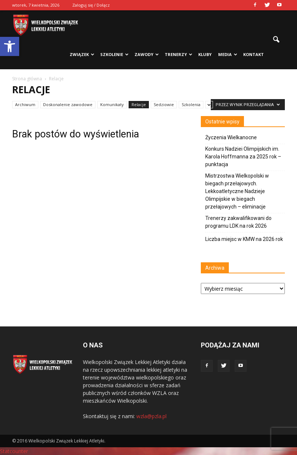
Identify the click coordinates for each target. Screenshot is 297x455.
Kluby (205, 54)
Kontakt (253, 54)
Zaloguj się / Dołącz (91, 5)
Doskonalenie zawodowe (67, 104)
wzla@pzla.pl (151, 416)
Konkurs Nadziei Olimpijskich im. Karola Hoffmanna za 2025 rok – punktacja (243, 156)
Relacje (139, 104)
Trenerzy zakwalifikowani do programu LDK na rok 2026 (238, 222)
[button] (9, 46)
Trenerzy (178, 54)
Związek (82, 54)
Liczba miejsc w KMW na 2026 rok (244, 239)
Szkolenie (114, 54)
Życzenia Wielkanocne (231, 137)
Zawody (146, 54)
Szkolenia (191, 104)
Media (227, 54)
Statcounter (14, 451)
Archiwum (25, 104)
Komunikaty (112, 104)
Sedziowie (164, 104)
